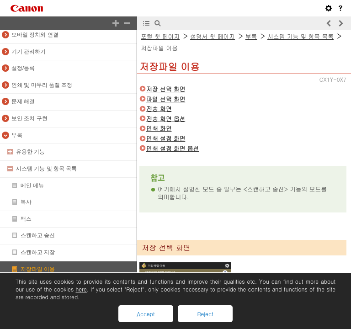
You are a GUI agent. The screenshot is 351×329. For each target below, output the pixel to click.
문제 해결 (23, 101)
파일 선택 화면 (165, 99)
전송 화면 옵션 (165, 118)
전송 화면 (158, 108)
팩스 (26, 219)
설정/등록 (23, 68)
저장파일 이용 (38, 269)
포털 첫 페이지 (160, 36)
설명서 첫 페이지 (212, 36)
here (80, 289)
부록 (16, 135)
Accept (145, 314)
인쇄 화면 (158, 128)
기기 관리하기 (28, 51)
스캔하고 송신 (38, 235)
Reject (205, 314)
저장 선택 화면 (165, 89)
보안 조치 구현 (29, 118)
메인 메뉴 (32, 185)
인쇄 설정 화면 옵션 (172, 148)
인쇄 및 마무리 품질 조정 (41, 85)
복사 (26, 202)
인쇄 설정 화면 (165, 138)
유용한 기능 (30, 152)
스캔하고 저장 (38, 252)
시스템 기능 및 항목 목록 (46, 168)
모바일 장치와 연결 (34, 35)
